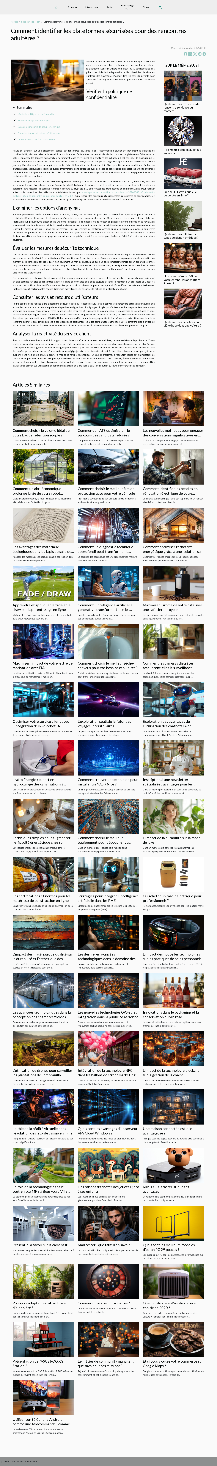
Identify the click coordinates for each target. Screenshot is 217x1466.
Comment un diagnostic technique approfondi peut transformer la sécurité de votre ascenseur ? (105, 551)
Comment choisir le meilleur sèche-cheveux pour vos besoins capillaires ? (108, 665)
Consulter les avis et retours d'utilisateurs (39, 133)
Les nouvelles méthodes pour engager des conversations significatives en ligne (173, 435)
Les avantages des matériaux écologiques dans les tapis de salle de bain (42, 551)
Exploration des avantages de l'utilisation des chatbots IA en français (167, 726)
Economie (72, 7)
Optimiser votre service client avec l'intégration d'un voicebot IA (41, 723)
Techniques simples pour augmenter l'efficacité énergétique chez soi (42, 840)
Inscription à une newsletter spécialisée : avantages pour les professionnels (168, 784)
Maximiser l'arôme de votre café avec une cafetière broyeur (173, 607)
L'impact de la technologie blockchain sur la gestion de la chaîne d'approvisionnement (173, 1075)
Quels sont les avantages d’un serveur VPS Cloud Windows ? (108, 1130)
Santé (110, 7)
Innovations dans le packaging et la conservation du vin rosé (171, 1014)
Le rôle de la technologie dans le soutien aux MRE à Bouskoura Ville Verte (40, 1191)
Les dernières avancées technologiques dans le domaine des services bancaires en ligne (106, 958)
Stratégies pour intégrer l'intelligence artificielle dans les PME (108, 898)
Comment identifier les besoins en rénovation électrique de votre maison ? (170, 493)
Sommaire (24, 107)
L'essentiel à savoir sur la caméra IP (40, 1245)
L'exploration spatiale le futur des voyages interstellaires (104, 723)
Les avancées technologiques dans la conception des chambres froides (42, 1014)
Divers (146, 7)
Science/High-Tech (128, 7)
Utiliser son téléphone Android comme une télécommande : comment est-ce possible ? (43, 1424)
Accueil (14, 22)
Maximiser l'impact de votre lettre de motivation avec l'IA (43, 665)
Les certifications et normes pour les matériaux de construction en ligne (42, 898)
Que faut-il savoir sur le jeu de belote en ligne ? (181, 193)
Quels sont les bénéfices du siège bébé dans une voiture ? (182, 323)
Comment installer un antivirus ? (104, 1303)
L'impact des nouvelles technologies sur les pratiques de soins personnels (172, 956)
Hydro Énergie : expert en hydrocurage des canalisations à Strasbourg (38, 784)
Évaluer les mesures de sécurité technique (39, 127)
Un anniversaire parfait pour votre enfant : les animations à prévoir (182, 280)
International (91, 7)
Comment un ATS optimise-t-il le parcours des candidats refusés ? (104, 432)
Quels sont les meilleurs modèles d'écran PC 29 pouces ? (169, 1247)
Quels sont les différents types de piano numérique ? (181, 235)
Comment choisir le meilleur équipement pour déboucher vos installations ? (104, 842)
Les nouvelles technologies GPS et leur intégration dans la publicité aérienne (108, 1014)
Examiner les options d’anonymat (35, 120)
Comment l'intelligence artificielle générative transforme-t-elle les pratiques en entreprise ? (105, 609)
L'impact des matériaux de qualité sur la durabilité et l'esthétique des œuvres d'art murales (42, 958)
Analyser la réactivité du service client (37, 139)
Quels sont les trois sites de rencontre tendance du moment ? (182, 107)
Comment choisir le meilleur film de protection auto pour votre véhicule (106, 490)
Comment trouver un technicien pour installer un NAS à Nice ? (108, 781)
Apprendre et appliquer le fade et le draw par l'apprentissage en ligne (42, 607)
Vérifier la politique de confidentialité (36, 114)
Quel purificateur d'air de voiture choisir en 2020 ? (169, 1305)
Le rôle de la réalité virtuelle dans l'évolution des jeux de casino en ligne (42, 1130)
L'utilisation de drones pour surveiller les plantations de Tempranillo (42, 1072)
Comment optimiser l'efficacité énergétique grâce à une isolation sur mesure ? (172, 551)
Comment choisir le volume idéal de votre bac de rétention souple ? (41, 432)
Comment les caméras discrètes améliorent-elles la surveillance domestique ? (168, 668)
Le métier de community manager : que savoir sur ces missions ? (106, 1363)
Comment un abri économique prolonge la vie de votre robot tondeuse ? (37, 493)
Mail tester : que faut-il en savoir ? (105, 1245)
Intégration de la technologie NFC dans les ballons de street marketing (106, 1072)
